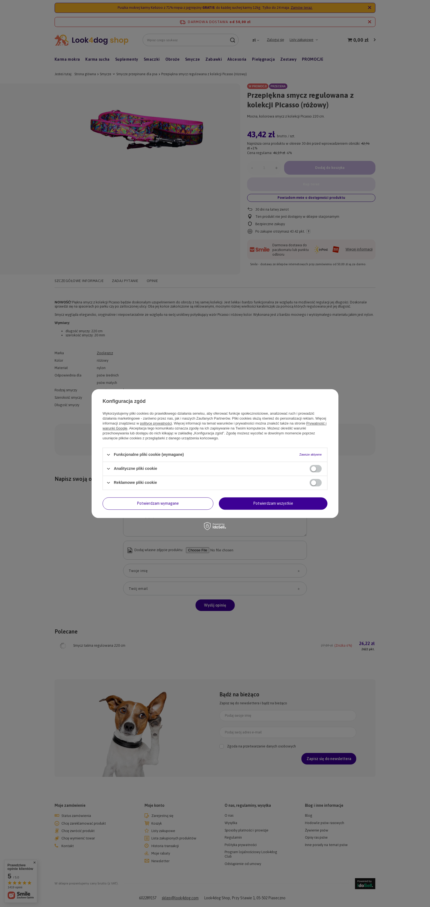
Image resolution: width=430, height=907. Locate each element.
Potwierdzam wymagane (158, 503)
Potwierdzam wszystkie (273, 503)
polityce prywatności (156, 423)
